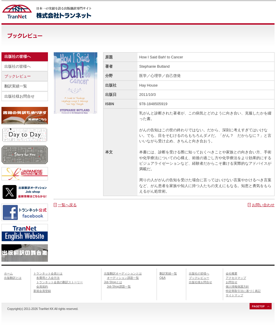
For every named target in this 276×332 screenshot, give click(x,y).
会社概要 (231, 273)
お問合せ (231, 282)
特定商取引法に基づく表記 (243, 290)
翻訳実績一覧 (15, 86)
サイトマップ (234, 295)
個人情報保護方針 (237, 286)
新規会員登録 (42, 290)
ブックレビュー (17, 76)
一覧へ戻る (67, 205)
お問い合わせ (263, 205)
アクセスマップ (236, 277)
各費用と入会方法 (48, 277)
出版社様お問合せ (19, 96)
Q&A (162, 277)
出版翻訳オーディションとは (123, 273)
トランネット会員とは (47, 273)
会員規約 (42, 286)
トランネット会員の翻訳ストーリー (59, 282)
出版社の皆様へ (17, 66)
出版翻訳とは (12, 277)
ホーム (8, 273)
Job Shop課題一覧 (119, 286)
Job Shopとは (113, 282)
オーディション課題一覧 (123, 277)
